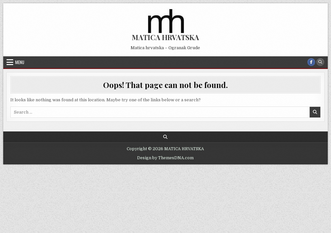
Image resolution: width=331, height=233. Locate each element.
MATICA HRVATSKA (165, 37)
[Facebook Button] (311, 62)
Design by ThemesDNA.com (165, 158)
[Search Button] (320, 62)
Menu (19, 62)
